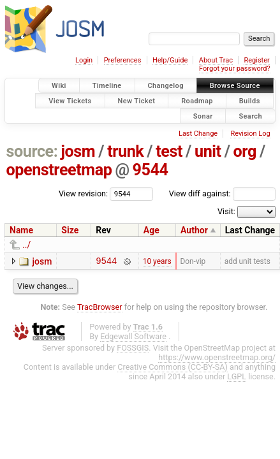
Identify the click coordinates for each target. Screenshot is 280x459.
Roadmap (197, 100)
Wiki (59, 86)
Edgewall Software (133, 338)
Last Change (198, 133)
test (169, 151)
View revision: (83, 193)
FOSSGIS (133, 349)
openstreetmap (59, 170)
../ (26, 245)
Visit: (226, 211)
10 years (157, 262)
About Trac (216, 60)
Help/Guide (170, 60)
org (244, 151)
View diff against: (222, 193)
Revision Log (250, 133)
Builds (249, 100)
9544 (150, 170)
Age (151, 230)
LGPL (236, 378)
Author (194, 230)
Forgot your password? (234, 68)
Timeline (107, 86)
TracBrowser (99, 309)
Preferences (123, 60)
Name (21, 230)
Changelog (166, 86)
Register (256, 60)
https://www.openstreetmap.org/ (217, 359)
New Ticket (137, 100)
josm (78, 151)
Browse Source (235, 86)
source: (32, 151)
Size (69, 230)
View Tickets (69, 100)
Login (83, 60)
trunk (125, 151)
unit (208, 151)
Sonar (203, 116)
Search (250, 116)
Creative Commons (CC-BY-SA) (172, 369)
